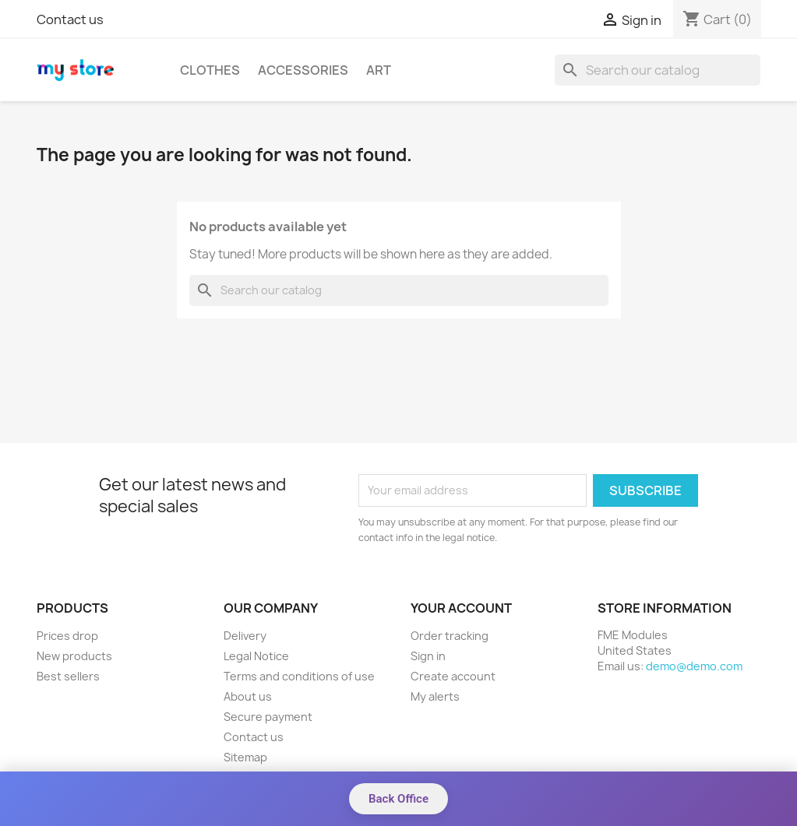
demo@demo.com (694, 666)
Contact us (70, 19)
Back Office (398, 799)
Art (378, 70)
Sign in (428, 655)
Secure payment (268, 716)
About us (248, 696)
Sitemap (245, 757)
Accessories (303, 70)
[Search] (657, 70)
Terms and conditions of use (299, 676)
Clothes (210, 70)
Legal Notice (256, 655)
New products (74, 655)
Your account (461, 608)
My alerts (435, 696)
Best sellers (68, 676)
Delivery (245, 635)
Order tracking (449, 635)
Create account (453, 676)
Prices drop (67, 635)
